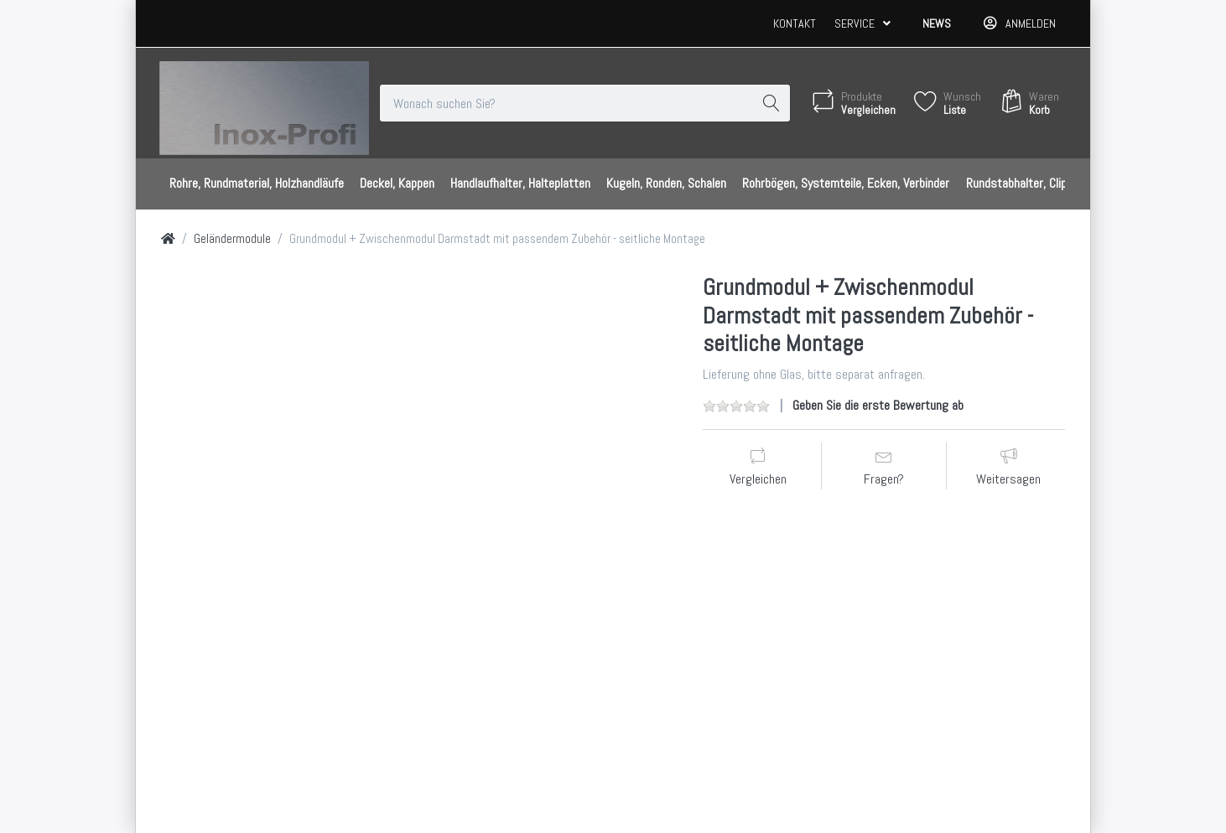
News (936, 23)
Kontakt (794, 23)
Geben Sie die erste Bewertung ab (878, 405)
